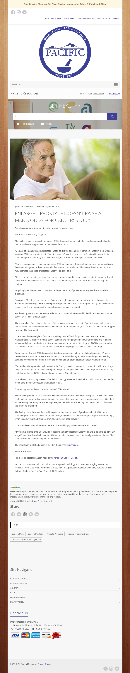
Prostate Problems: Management (26, 539)
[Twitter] (117, 668)
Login (116, 18)
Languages (49, 18)
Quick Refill (70, 18)
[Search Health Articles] (60, 116)
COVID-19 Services (18, 583)
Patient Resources (95, 94)
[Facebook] (105, 668)
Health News (25, 123)
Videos (47, 123)
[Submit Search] (112, 116)
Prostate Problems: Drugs (78, 534)
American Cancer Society (66, 458)
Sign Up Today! (104, 18)
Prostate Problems (55, 534)
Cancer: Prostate (35, 534)
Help (59, 18)
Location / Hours (86, 18)
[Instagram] (111, 668)
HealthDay (30, 501)
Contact (14, 588)
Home (81, 94)
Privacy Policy (17, 602)
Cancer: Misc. (18, 534)
